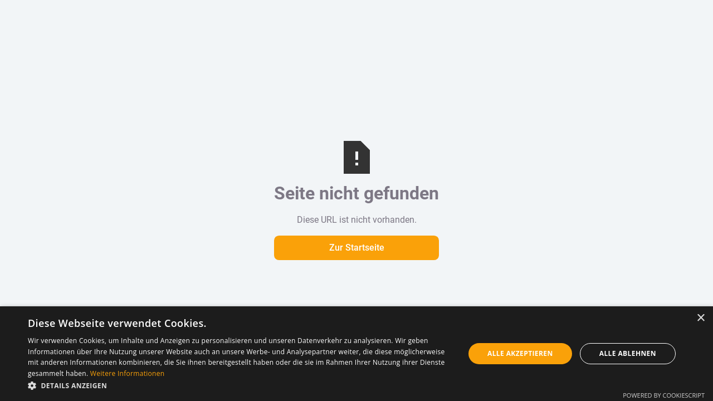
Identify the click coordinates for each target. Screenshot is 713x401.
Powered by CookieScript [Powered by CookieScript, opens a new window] (664, 395)
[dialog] (356, 353)
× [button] (700, 318)
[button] (240, 386)
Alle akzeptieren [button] (520, 353)
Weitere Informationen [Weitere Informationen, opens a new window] (127, 373)
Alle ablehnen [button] (627, 353)
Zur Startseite (356, 247)
